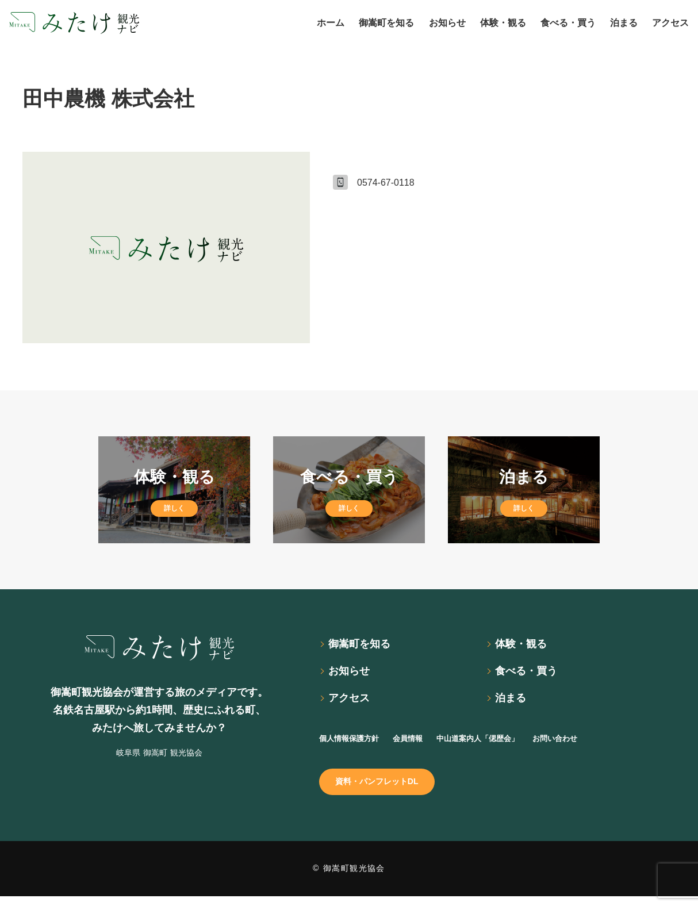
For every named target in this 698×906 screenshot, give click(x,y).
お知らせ (352, 674)
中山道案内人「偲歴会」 (507, 743)
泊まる (513, 703)
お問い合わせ (599, 743)
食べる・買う (530, 674)
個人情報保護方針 (356, 743)
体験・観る (525, 645)
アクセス (352, 703)
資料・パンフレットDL (385, 789)
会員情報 (424, 743)
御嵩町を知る (363, 645)
